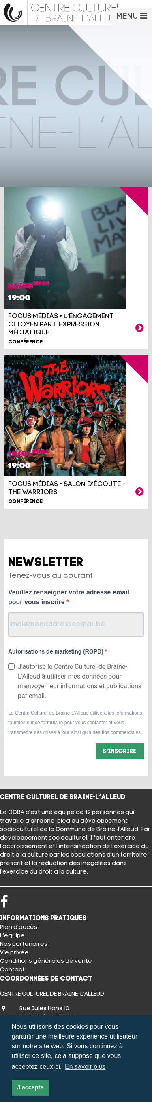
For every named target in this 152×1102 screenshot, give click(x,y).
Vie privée (14, 953)
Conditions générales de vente (46, 961)
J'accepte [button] (30, 1087)
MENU (131, 16)
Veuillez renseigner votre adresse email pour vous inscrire (68, 597)
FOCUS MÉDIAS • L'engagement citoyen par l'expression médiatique (61, 324)
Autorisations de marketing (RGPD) (56, 651)
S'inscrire (120, 752)
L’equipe (12, 936)
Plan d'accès (18, 927)
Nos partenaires (23, 944)
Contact (12, 970)
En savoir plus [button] (85, 1066)
